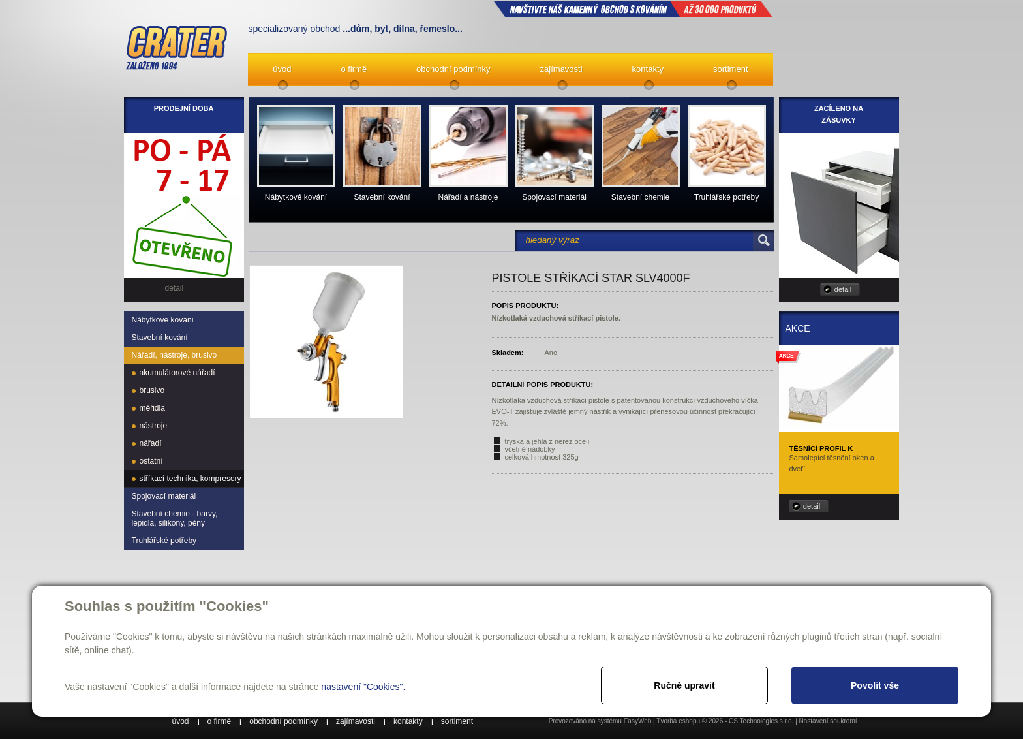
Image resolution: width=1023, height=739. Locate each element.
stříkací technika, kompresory (190, 478)
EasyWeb (638, 721)
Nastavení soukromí (828, 721)
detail (842, 289)
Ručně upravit (684, 685)
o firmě (354, 69)
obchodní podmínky (453, 69)
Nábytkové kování (163, 319)
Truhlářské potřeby (164, 540)
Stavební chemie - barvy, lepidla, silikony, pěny (175, 518)
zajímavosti (561, 69)
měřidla (152, 408)
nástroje (154, 425)
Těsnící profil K (821, 448)
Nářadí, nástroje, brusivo (174, 355)
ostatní (151, 460)
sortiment (730, 69)
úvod (282, 69)
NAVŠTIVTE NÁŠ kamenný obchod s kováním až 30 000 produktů (633, 8)
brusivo (152, 390)
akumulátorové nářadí (177, 372)
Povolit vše (875, 685)
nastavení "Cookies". (363, 687)
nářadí (151, 443)
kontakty (648, 69)
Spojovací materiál (164, 496)
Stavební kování (160, 337)
